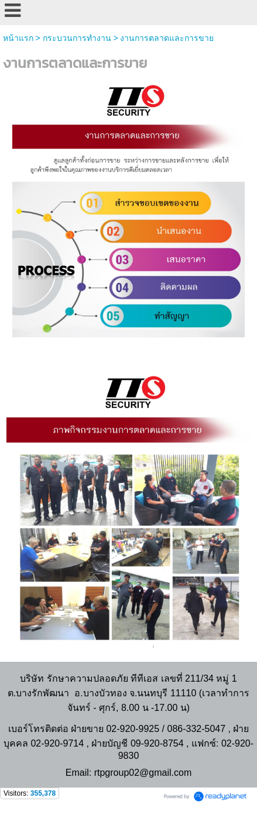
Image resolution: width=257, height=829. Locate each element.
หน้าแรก (18, 38)
